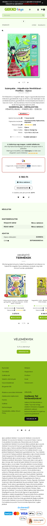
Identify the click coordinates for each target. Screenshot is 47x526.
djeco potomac (38, 472)
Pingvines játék (28, 494)
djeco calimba (27, 456)
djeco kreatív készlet (38, 454)
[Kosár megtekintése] (43, 9)
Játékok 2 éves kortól (24, 440)
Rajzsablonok (36, 458)
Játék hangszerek (8, 456)
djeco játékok (6, 438)
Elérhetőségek (7, 407)
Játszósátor (18, 460)
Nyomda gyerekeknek (24, 498)
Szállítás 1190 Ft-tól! (30, 4)
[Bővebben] (23, 114)
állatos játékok (30, 444)
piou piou (23, 474)
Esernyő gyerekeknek (24, 446)
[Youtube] (22, 430)
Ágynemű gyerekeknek (31, 492)
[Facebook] (18, 430)
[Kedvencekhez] (18, 197)
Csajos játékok (6, 476)
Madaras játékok (31, 468)
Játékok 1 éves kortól (18, 438)
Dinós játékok (32, 470)
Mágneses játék (37, 446)
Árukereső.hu (23, 509)
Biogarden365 (6, 386)
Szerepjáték (36, 456)
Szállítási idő (6, 375)
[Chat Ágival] (36, 521)
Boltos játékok (39, 494)
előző (34, 25)
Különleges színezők (18, 466)
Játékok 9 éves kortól (9, 446)
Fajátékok (39, 474)
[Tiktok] (29, 430)
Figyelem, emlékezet (29, 476)
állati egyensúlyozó (26, 472)
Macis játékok (30, 474)
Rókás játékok (16, 476)
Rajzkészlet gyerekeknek (23, 452)
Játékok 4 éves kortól (33, 438)
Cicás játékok (6, 442)
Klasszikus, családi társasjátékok (12, 494)
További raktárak (30, 137)
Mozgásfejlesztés (29, 478)
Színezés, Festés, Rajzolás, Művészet (32, 480)
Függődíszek (29, 486)
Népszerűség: (11, 310)
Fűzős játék (6, 500)
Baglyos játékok (38, 498)
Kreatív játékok (21, 468)
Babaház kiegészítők (29, 448)
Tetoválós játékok (26, 464)
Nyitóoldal (5, 368)
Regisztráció (29, 372)
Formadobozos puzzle (9, 502)
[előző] (19, 82)
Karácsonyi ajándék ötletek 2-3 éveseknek (16, 496)
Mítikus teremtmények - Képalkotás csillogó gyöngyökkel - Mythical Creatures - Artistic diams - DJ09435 (15, 302)
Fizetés (4, 400)
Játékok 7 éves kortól (16, 490)
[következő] (28, 82)
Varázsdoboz (26, 454)
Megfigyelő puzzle (8, 492)
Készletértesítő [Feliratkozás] (23, 188)
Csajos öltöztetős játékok (34, 484)
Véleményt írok (23, 351)
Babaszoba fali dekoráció (33, 500)
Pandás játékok (7, 458)
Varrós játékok (12, 470)
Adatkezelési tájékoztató (10, 396)
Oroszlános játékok (8, 486)
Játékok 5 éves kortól (18, 444)
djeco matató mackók (32, 466)
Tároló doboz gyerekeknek (16, 484)
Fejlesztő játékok (7, 478)
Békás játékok (19, 486)
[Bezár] (42, 2)
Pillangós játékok (14, 472)
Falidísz (35, 482)
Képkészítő (6, 25)
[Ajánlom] (23, 197)
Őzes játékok (40, 476)
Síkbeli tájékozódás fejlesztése (34, 490)
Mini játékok (18, 456)
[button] (30, 9)
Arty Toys (35, 452)
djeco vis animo (22, 470)
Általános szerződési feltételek (12, 392)
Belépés (27, 368)
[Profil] (38, 9)
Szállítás (4, 403)
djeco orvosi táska (13, 464)
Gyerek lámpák (19, 462)
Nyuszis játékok (28, 482)
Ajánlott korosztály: (9, 308)
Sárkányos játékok (8, 460)
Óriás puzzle (26, 460)
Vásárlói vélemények (9, 379)
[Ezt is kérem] (16, 318)
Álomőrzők (18, 492)
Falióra (42, 466)
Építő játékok (18, 478)
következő (41, 25)
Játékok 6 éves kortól (17, 500)
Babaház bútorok (13, 450)
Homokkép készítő (31, 450)
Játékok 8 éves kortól (31, 462)
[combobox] (23, 15)
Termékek (5, 372)
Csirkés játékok (12, 488)
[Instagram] (25, 430)
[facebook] (23, 21)
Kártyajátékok (17, 482)
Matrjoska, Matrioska (9, 468)
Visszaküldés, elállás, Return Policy (11, 412)
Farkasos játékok (16, 454)
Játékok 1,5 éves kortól (9, 440)
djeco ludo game (36, 460)
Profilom (27, 375)
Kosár (26, 379)
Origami (29, 458)
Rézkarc (34, 488)
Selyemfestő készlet (24, 488)
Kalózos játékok (16, 448)
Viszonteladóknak (8, 383)
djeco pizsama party (19, 458)
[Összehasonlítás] (28, 197)
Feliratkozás (31, 418)
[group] (23, 297)
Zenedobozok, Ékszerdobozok (21, 442)
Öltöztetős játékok (13, 480)
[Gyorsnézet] (25, 281)
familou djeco (6, 448)
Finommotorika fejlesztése (26, 502)
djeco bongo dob (7, 462)
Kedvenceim (29, 383)
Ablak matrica (38, 486)
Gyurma (22, 450)
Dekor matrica (37, 440)
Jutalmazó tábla (7, 482)
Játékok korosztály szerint (10, 474)
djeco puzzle (40, 444)
